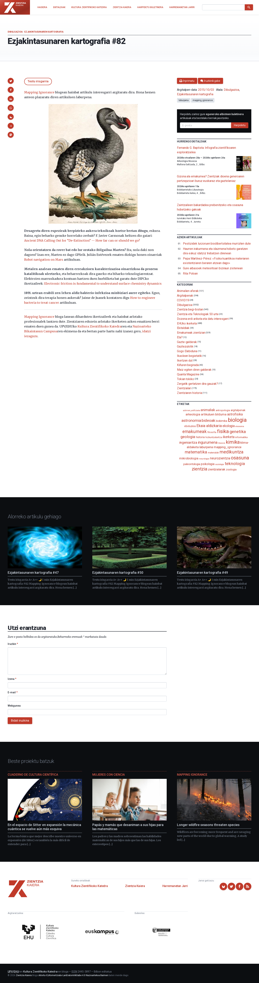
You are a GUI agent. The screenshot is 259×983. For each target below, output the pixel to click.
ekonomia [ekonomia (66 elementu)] (239, 426)
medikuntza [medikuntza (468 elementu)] (231, 452)
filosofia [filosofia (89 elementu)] (211, 432)
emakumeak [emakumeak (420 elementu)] (194, 431)
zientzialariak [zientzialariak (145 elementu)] (216, 469)
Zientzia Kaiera (135, 886)
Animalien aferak (188, 291)
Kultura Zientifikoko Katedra (99, 326)
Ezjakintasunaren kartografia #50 (117, 572)
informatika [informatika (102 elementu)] (241, 437)
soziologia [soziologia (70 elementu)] (219, 464)
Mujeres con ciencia (108, 774)
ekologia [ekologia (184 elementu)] (228, 426)
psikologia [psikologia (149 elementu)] (207, 464)
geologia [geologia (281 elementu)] (188, 437)
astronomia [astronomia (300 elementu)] (191, 420)
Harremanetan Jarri (175, 886)
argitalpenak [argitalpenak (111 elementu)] (238, 410)
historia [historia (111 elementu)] (200, 437)
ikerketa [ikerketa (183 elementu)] (228, 437)
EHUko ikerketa (187, 323)
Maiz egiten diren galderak (194, 369)
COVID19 (183, 300)
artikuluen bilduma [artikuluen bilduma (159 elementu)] (213, 414)
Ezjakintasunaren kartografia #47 (33, 572)
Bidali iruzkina (20, 720)
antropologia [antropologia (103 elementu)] (223, 410)
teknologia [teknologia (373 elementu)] (235, 463)
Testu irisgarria (38, 81)
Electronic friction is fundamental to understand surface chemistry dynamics (103, 283)
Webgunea (14, 705)
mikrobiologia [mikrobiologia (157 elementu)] (188, 458)
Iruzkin (13, 643)
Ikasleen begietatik (189, 356)
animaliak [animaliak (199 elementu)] (208, 410)
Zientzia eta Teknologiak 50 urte (197, 314)
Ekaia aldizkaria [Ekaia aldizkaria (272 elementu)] (209, 425)
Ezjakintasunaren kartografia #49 (202, 572)
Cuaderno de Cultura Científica (33, 774)
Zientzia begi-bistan (190, 309)
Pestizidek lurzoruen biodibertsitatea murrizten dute (217, 243)
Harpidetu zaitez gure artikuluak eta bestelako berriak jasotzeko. (212, 116)
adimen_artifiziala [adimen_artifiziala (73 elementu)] (191, 410)
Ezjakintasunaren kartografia (43, 32)
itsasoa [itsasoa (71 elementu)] (221, 443)
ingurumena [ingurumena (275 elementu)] (207, 442)
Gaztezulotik (185, 346)
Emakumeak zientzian (191, 332)
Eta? (180, 337)
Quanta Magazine (188, 374)
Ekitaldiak (183, 328)
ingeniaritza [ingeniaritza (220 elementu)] (188, 443)
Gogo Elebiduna (187, 351)
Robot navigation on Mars (43, 259)
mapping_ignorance (203, 100)
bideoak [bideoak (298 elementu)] (208, 420)
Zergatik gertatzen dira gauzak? (197, 383)
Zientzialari (184, 388)
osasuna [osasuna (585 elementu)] (240, 458)
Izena (12, 678)
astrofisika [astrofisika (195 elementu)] (235, 414)
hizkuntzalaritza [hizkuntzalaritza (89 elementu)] (213, 437)
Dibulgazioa (15, 32)
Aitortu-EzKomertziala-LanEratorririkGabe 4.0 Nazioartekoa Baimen (73, 975)
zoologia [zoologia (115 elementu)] (231, 469)
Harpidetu (240, 125)
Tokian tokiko (185, 379)
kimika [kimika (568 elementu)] (233, 442)
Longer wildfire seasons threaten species (208, 825)
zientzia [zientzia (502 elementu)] (199, 469)
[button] (11, 81)
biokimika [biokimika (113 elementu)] (221, 420)
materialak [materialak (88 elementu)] (213, 452)
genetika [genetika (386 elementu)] (238, 431)
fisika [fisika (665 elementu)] (223, 431)
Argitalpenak (185, 295)
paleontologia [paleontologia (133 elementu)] (191, 464)
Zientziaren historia (189, 393)
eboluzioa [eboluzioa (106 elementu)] (190, 426)
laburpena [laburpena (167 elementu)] (206, 447)
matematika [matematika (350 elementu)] (196, 451)
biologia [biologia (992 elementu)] (237, 420)
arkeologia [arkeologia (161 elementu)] (193, 414)
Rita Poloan (190, 273)
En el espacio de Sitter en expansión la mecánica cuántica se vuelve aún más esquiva (44, 827)
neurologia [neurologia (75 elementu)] (204, 458)
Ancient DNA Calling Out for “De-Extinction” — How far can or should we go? (82, 240)
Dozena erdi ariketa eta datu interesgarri (203, 319)
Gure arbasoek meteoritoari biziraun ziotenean (213, 268)
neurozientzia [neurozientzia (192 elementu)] (220, 458)
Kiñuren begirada (188, 365)
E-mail (13, 692)
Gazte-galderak (187, 342)
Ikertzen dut (185, 360)
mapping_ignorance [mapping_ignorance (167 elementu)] (228, 447)
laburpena (184, 100)
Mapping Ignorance (39, 92)
